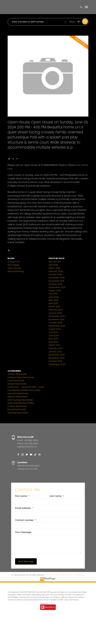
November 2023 (56, 358)
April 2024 (53, 341)
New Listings (13, 264)
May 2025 (53, 300)
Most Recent (55, 261)
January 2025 (55, 313)
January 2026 (55, 274)
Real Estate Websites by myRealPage (70, 575)
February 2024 (55, 348)
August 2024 (55, 329)
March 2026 (54, 268)
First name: (21, 496)
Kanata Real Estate (17, 383)
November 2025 (56, 281)
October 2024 (55, 322)
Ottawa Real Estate (24, 155)
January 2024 (55, 351)
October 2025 (55, 284)
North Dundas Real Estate (20, 399)
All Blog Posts (14, 261)
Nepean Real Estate (17, 396)
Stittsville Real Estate (18, 412)
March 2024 (54, 345)
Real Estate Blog (16, 271)
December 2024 (56, 316)
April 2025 (53, 303)
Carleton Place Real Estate (21, 377)
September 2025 (57, 287)
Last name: (56, 496)
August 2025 (55, 290)
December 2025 (57, 277)
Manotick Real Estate (18, 393)
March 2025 (54, 306)
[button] (18, 454)
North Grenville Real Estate (21, 403)
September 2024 (57, 325)
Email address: (23, 508)
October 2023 (55, 361)
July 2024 (53, 332)
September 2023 (57, 364)
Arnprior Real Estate (17, 374)
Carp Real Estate (16, 380)
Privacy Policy (50, 575)
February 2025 (56, 309)
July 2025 (53, 293)
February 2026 (56, 271)
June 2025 (54, 297)
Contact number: (24, 520)
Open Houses (14, 268)
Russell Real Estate (17, 409)
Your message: (23, 532)
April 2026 (53, 264)
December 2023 (56, 354)
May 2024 (53, 338)
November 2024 (56, 319)
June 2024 (54, 335)
